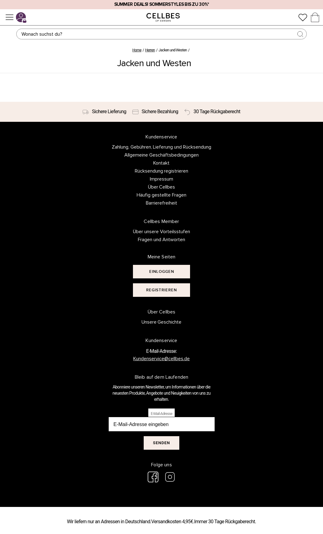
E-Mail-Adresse (161, 414)
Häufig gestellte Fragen (161, 195)
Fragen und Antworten (161, 240)
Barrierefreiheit (161, 203)
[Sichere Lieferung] (104, 112)
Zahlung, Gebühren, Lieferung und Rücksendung (162, 147)
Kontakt (161, 163)
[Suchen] (161, 34)
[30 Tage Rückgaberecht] (212, 112)
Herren (150, 50)
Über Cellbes (161, 187)
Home (137, 50)
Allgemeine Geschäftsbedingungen (161, 155)
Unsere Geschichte (162, 322)
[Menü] (9, 17)
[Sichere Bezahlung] (155, 112)
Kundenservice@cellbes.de (161, 359)
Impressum (161, 179)
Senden (161, 442)
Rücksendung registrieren (162, 171)
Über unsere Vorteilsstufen (161, 232)
